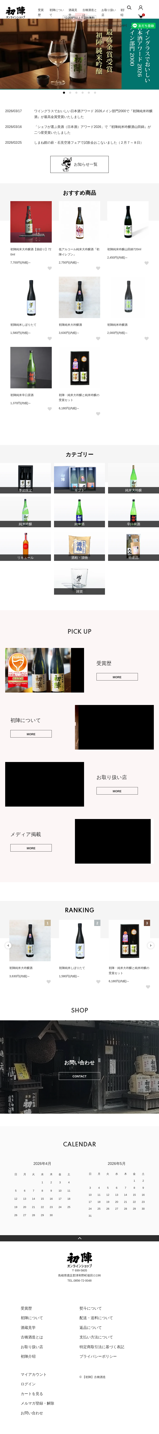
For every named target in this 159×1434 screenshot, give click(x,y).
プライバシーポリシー (98, 1356)
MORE (117, 677)
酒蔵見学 (28, 1328)
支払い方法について (96, 1337)
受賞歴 (26, 1308)
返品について (91, 1328)
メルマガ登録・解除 (37, 1403)
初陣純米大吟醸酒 (70, 324)
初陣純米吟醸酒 (117, 324)
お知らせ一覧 (79, 164)
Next (151, 945)
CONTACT (79, 1076)
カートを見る (32, 1394)
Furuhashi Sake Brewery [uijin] (107, 25)
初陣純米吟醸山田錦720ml (124, 249)
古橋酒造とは (32, 1337)
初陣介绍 (28, 1356)
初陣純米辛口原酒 (22, 395)
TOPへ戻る (79, 1238)
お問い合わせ (32, 1413)
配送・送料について (96, 1318)
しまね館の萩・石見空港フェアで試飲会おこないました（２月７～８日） (88, 142)
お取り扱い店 (32, 1347)
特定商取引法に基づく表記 (102, 1347)
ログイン (28, 1384)
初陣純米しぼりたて (23, 324)
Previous (8, 945)
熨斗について (91, 1308)
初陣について (32, 1318)
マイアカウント (34, 1374)
